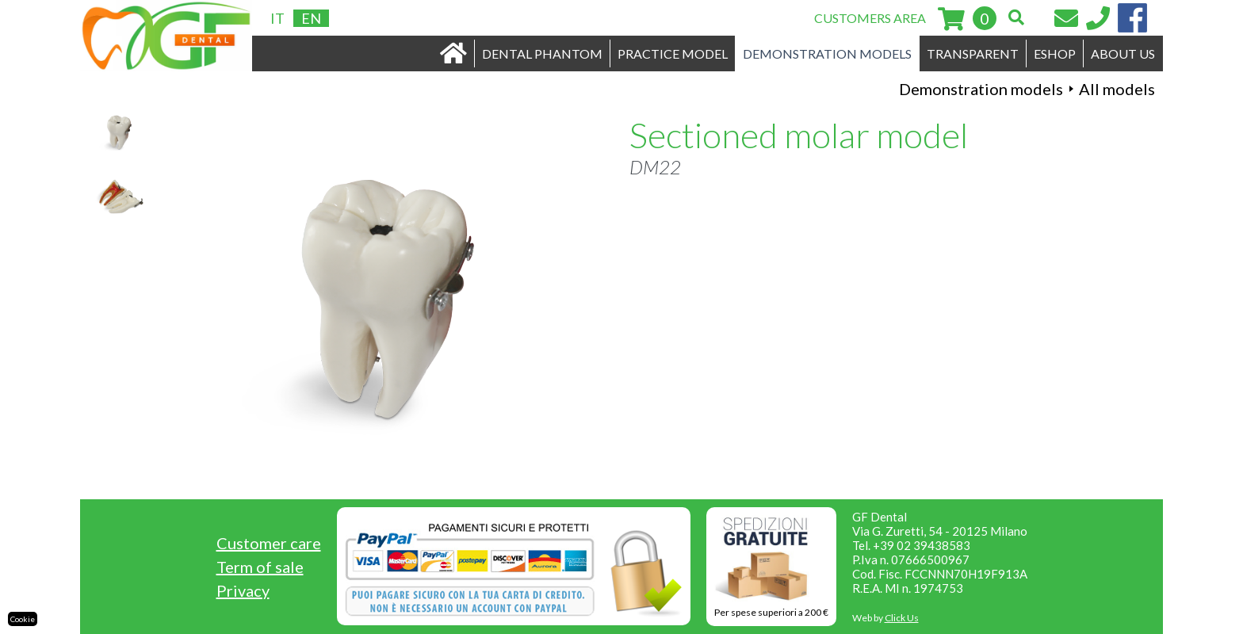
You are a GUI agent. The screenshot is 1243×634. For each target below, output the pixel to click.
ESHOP (1055, 53)
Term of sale (260, 566)
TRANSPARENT (973, 53)
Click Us (902, 618)
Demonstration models (981, 88)
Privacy (243, 590)
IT (277, 18)
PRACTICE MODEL (673, 53)
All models (1117, 88)
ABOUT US (1123, 53)
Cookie (22, 619)
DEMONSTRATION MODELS (827, 53)
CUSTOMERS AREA (870, 17)
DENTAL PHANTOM (542, 53)
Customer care (268, 542)
